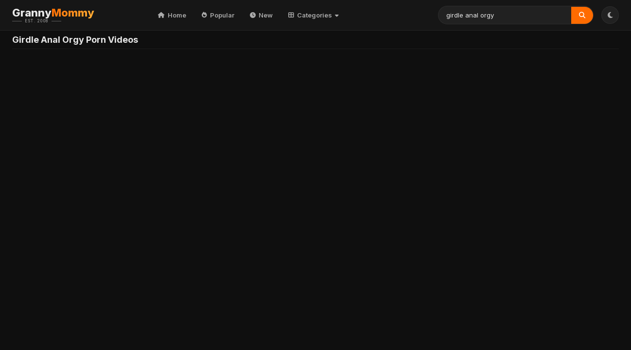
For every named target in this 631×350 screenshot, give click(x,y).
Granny (68, 15)
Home (172, 15)
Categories (313, 15)
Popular (218, 15)
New (261, 15)
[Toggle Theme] (610, 15)
